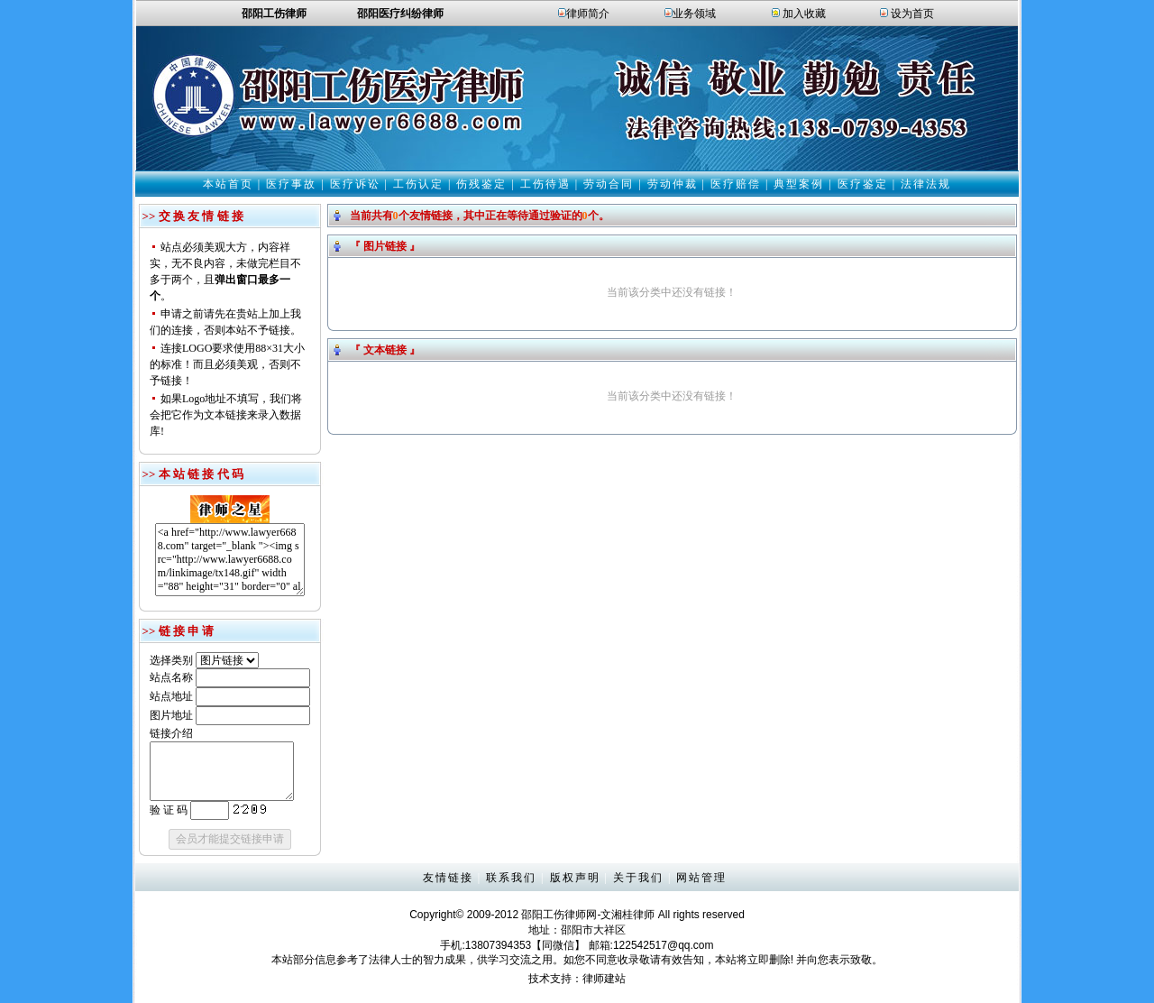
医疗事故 (291, 184)
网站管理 (701, 877)
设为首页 (912, 13)
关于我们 (638, 877)
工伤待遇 (545, 184)
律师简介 (587, 13)
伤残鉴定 (481, 184)
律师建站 (604, 978)
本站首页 (228, 184)
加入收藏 (804, 13)
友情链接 (448, 877)
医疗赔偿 (735, 184)
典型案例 (799, 184)
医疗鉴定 (863, 184)
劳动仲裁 (672, 184)
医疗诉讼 (355, 184)
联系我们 (511, 877)
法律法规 (926, 184)
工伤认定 (418, 184)
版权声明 (575, 877)
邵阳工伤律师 (553, 914)
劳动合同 (608, 184)
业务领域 (694, 13)
